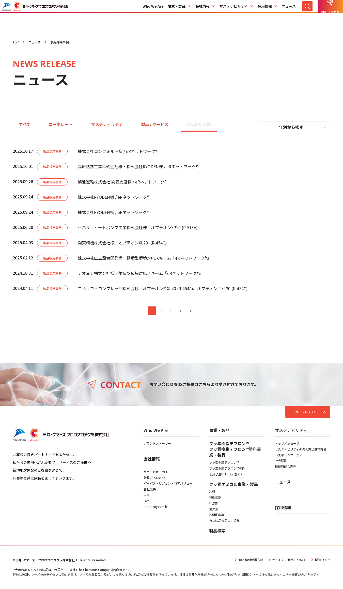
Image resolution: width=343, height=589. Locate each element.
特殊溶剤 (215, 499)
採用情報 (268, 15)
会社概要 (150, 491)
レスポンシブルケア (288, 457)
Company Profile (155, 508)
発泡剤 (213, 505)
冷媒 (212, 493)
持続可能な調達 (285, 468)
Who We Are (153, 15)
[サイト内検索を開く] (307, 16)
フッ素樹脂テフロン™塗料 (227, 470)
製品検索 (217, 532)
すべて (24, 124)
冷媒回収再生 (218, 517)
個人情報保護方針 (248, 561)
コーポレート (61, 124)
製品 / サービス (154, 124)
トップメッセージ (287, 445)
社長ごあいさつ (154, 479)
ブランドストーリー (157, 445)
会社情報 (205, 15)
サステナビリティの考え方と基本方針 (300, 451)
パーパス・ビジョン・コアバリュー (168, 485)
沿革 (147, 497)
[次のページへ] (183, 311)
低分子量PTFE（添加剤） (226, 476)
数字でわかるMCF (156, 473)
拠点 (147, 502)
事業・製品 (179, 15)
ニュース (289, 15)
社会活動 (281, 462)
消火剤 (213, 511)
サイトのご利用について (286, 561)
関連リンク (320, 561)
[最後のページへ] (195, 311)
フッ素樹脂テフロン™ (224, 464)
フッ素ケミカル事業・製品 (233, 486)
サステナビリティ (237, 15)
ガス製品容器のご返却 (224, 522)
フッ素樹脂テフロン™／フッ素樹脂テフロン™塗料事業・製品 (235, 451)
